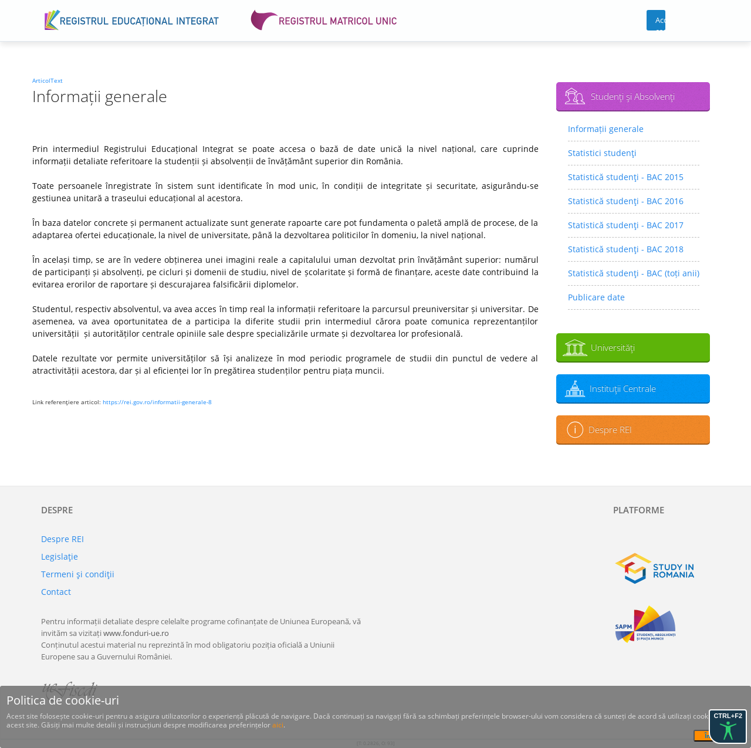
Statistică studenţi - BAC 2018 (626, 249)
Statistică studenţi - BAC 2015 (626, 176)
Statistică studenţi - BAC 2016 (626, 201)
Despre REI (610, 429)
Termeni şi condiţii (77, 574)
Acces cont (660, 23)
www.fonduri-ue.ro (136, 633)
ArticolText (47, 80)
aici (277, 725)
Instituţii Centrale (623, 388)
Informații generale (606, 128)
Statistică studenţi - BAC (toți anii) (633, 273)
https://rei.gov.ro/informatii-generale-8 (157, 402)
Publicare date (596, 297)
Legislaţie (59, 556)
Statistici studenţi (602, 152)
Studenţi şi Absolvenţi (633, 96)
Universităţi (613, 347)
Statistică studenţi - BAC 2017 (626, 225)
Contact (56, 591)
